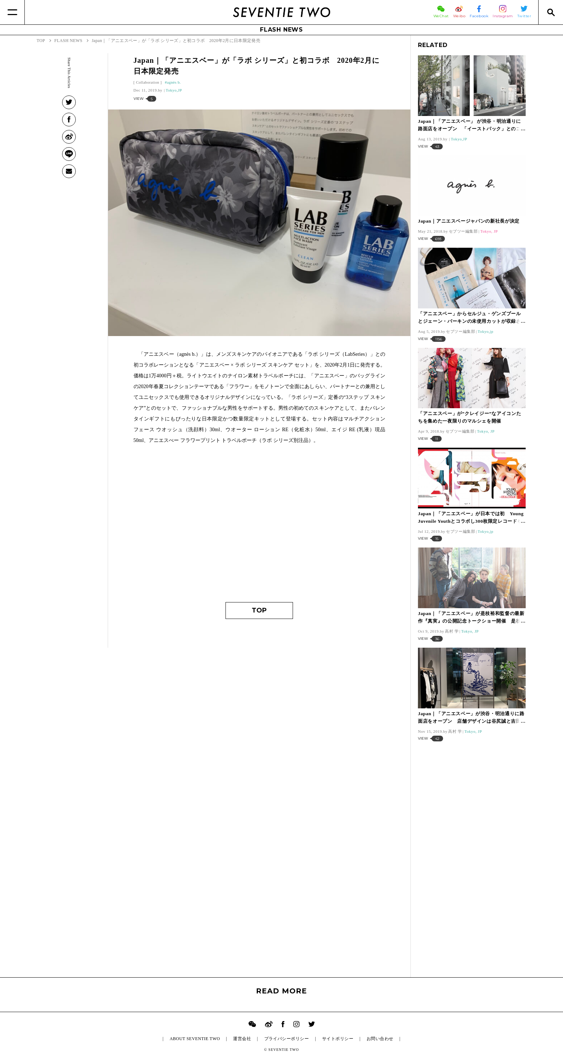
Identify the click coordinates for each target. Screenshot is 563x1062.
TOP (259, 610)
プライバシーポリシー (286, 1038)
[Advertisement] (259, 526)
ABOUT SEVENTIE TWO (194, 1038)
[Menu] (12, 12)
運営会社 (242, 1038)
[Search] (550, 12)
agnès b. (174, 82)
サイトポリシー (337, 1038)
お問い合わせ (380, 1038)
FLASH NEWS (281, 29)
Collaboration (147, 82)
